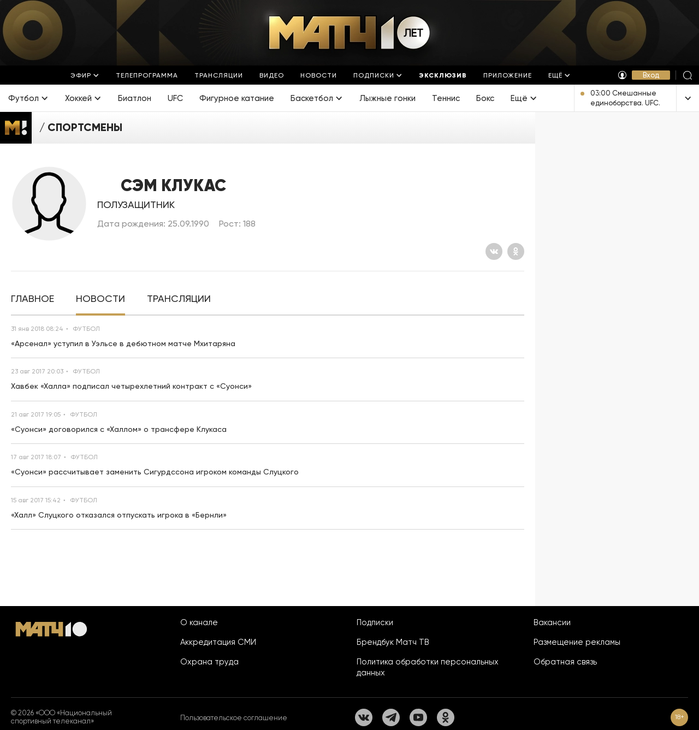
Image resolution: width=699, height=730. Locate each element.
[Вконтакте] (493, 251)
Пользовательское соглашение (233, 718)
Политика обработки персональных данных (428, 667)
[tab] (32, 299)
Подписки (375, 622)
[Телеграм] (391, 717)
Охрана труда (209, 662)
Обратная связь (565, 662)
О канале (199, 622)
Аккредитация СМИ (218, 642)
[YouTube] (418, 717)
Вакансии (552, 622)
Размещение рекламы (577, 642)
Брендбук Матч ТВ (393, 642)
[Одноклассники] (515, 251)
